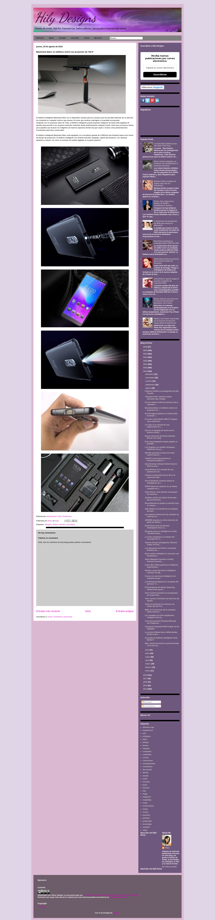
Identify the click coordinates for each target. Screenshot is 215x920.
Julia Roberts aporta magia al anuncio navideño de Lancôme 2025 (166, 281)
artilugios (48, 524)
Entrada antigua (125, 611)
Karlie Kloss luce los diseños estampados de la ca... (157, 527)
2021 (145, 364)
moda (145, 803)
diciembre (149, 374)
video (145, 830)
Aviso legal (42, 906)
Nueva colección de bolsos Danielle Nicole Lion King (160, 437)
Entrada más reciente (48, 611)
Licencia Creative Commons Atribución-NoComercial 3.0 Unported (111, 895)
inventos (62, 524)
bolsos (145, 745)
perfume (146, 818)
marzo (148, 664)
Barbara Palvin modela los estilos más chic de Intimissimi (165, 183)
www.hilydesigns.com (119, 897)
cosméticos (147, 767)
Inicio (88, 611)
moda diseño (148, 806)
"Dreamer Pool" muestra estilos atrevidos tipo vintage (158, 398)
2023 (145, 357)
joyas (145, 785)
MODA (51, 38)
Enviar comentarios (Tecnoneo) (59, 617)
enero (148, 671)
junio (147, 653)
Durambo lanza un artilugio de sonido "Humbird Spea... (161, 532)
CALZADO (75, 38)
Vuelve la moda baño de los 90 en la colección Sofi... (160, 476)
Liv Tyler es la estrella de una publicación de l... (157, 426)
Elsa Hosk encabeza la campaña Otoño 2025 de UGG (166, 242)
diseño (55, 524)
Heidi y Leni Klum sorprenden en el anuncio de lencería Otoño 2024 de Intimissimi (166, 321)
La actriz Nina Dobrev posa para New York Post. (165, 145)
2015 (145, 685)
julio (147, 650)
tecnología (71, 524)
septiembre (150, 385)
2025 (145, 350)
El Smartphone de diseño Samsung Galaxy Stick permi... (160, 588)
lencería (146, 788)
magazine (147, 797)
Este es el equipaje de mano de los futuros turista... (159, 431)
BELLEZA (98, 38)
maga (145, 794)
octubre (148, 381)
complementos (149, 764)
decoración (147, 770)
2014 (145, 689)
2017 (145, 678)
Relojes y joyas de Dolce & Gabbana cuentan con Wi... (160, 571)
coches (146, 757)
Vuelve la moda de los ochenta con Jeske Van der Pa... (159, 605)
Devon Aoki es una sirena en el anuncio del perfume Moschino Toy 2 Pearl (166, 301)
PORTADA (40, 38)
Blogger (116, 913)
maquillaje (147, 800)
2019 (145, 371)
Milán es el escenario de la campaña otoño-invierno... (160, 611)
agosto (148, 388)
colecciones (148, 760)
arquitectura (148, 730)
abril (147, 660)
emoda (145, 776)
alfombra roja (148, 727)
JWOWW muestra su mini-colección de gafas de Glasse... (161, 521)
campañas (147, 751)
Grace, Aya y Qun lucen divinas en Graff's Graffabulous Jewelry (164, 203)
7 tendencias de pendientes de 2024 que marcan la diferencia (165, 223)
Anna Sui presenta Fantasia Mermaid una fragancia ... (160, 622)
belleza (145, 742)
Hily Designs (65, 17)
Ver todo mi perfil (169, 867)
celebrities (147, 754)
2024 (145, 354)
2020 (145, 368)
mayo (148, 657)
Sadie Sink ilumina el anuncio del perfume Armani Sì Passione (166, 261)
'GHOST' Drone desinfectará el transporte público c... (158, 459)
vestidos (146, 827)
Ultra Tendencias (65, 516)
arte (144, 733)
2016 (145, 682)
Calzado (146, 748)
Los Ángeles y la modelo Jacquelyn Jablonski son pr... (160, 448)
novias (145, 812)
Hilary (167, 848)
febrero (148, 667)
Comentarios (148, 706)
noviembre (150, 378)
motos (145, 809)
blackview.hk (52, 516)
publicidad (147, 821)
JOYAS (86, 38)
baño (145, 739)
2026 (145, 347)
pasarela (146, 815)
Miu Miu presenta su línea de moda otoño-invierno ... (159, 454)
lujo (144, 791)
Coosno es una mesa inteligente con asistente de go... (160, 577)
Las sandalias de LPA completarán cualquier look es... (159, 616)
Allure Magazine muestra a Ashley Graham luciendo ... (159, 560)
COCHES (62, 38)
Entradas (147, 702)
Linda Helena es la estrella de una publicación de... (159, 470)
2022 (145, 361)
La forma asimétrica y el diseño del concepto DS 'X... (159, 538)
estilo (145, 779)
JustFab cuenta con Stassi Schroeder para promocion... (161, 499)
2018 (145, 675)
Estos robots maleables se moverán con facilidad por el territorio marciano (166, 163)
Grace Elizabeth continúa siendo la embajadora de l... (159, 482)
